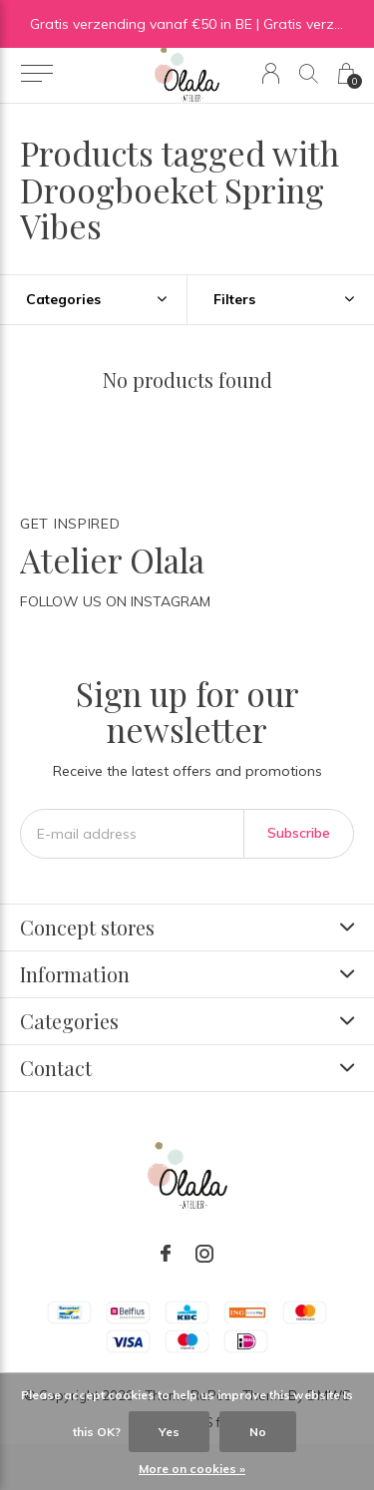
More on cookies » (192, 1468)
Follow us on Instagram (115, 601)
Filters (234, 299)
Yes (169, 1431)
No (257, 1431)
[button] (36, 74)
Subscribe (298, 833)
